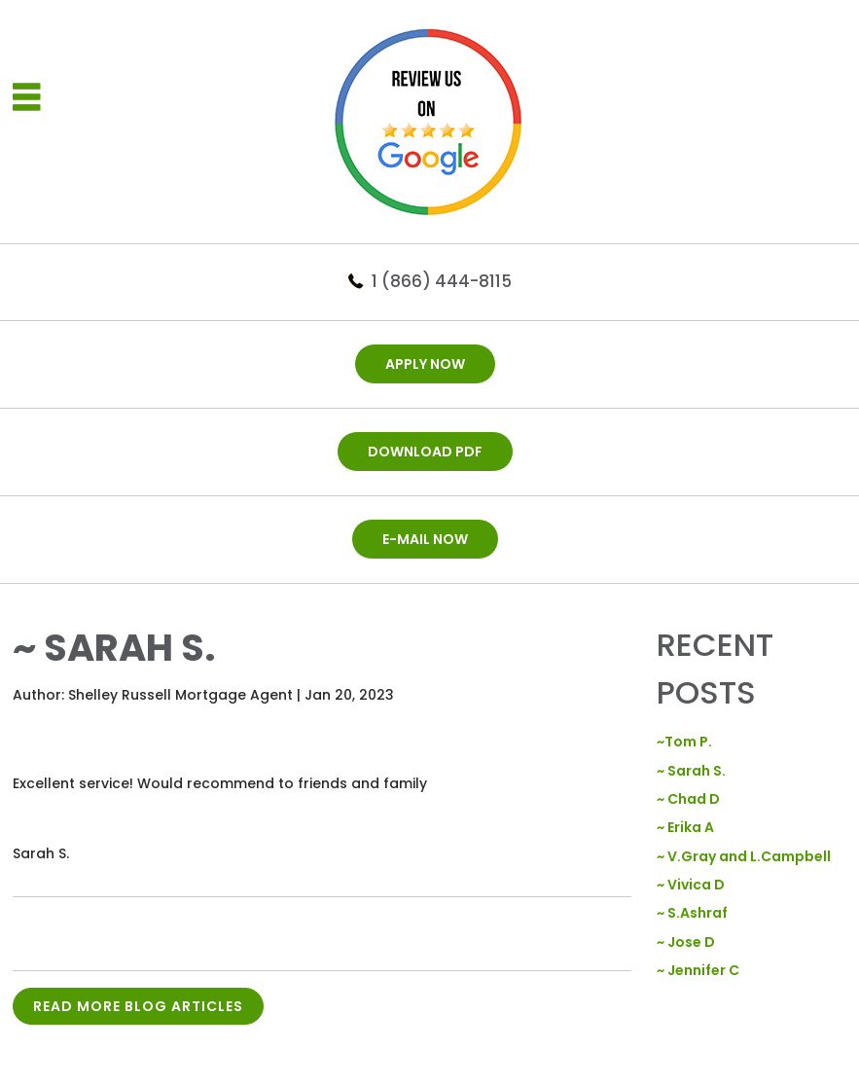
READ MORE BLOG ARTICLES (138, 1006)
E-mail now (425, 539)
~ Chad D (688, 799)
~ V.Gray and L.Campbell (744, 856)
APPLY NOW (425, 364)
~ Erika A (685, 827)
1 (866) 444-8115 (442, 281)
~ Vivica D (691, 884)
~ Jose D (686, 942)
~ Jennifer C (698, 970)
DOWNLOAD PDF (425, 451)
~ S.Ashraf (692, 913)
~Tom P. (684, 741)
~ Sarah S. (691, 770)
